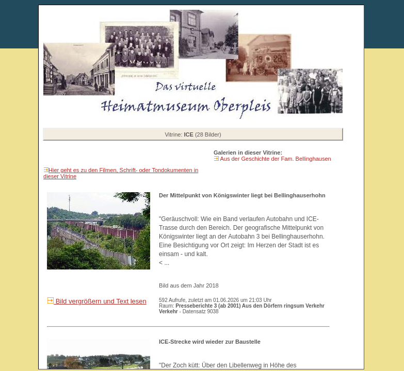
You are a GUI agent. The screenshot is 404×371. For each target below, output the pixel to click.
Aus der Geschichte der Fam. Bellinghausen (275, 159)
